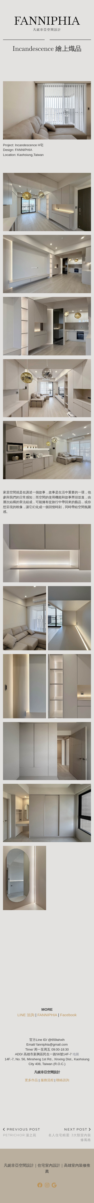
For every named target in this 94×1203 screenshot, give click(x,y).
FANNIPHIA (47, 20)
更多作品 (31, 1080)
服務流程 (47, 1080)
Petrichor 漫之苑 (21, 1132)
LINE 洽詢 (25, 1015)
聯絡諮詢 (62, 1080)
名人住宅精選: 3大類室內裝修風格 (69, 1134)
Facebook (68, 1015)
